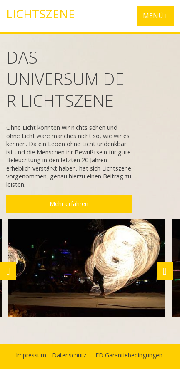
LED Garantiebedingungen (127, 355)
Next (164, 271)
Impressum (31, 355)
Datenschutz (69, 355)
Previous (8, 271)
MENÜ (155, 15)
